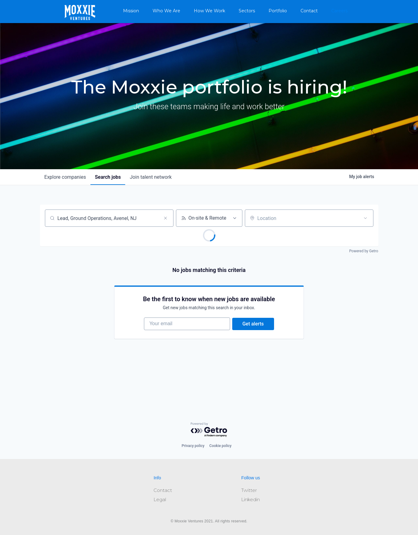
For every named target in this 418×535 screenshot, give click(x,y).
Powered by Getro (363, 251)
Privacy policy (192, 446)
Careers (339, 11)
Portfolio (278, 11)
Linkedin (250, 499)
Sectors (247, 11)
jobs (109, 177)
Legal (159, 499)
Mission (131, 11)
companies (65, 177)
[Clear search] (165, 218)
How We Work (209, 11)
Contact (309, 11)
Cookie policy (220, 446)
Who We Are (166, 11)
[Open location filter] (365, 218)
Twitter (249, 490)
